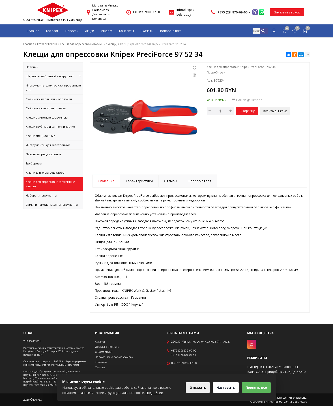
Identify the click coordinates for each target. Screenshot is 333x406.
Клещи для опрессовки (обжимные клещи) (50, 184)
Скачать (147, 31)
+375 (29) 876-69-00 (183, 350)
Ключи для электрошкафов (45, 173)
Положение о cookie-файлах (114, 357)
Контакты (126, 31)
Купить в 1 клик (275, 111)
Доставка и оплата (107, 347)
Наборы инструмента (41, 195)
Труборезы (34, 163)
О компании (103, 352)
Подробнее (216, 72)
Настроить (225, 387)
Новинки (32, 67)
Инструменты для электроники (48, 145)
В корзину (247, 111)
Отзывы (170, 181)
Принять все (256, 387)
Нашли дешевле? (247, 100)
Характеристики (139, 181)
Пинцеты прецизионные (43, 154)
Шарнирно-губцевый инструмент (53, 76)
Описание (106, 181)
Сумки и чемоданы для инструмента (52, 205)
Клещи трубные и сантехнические (50, 127)
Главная (33, 31)
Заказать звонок (287, 12)
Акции (89, 31)
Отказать (196, 387)
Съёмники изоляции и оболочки (49, 99)
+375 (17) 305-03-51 (183, 355)
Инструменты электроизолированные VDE (53, 87)
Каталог (52, 31)
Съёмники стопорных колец (46, 108)
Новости (71, 31)
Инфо (106, 31)
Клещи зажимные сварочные (47, 117)
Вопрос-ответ (171, 31)
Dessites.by (299, 402)
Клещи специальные (40, 136)
